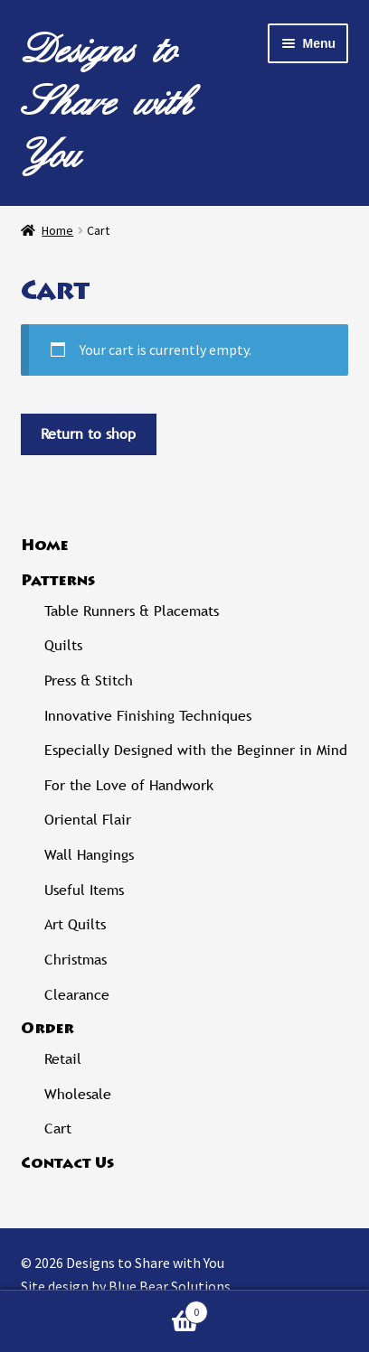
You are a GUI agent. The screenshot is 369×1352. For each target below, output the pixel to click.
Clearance (76, 994)
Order (47, 1029)
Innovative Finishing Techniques (147, 715)
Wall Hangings (89, 854)
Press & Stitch (88, 680)
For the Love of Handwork (128, 785)
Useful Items (84, 890)
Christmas (75, 959)
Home (57, 230)
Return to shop (88, 434)
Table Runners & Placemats (131, 611)
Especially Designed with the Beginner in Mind (195, 750)
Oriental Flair (87, 819)
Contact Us (67, 1164)
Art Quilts (75, 924)
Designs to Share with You (107, 102)
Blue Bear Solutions (170, 1286)
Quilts (63, 645)
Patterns (58, 581)
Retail (62, 1059)
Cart (57, 1128)
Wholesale (77, 1094)
